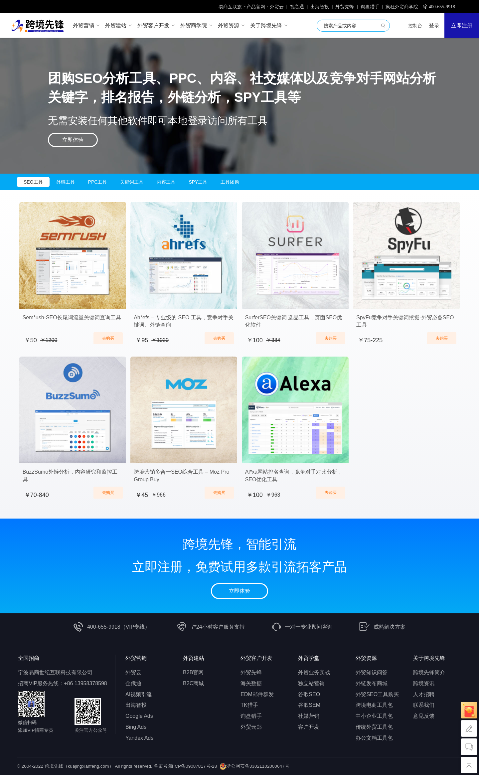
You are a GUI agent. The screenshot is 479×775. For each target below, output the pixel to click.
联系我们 (423, 705)
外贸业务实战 (314, 672)
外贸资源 (366, 658)
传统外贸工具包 (374, 727)
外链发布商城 (372, 683)
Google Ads (139, 716)
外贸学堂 (308, 658)
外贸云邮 (251, 727)
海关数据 (251, 683)
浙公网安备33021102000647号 (257, 766)
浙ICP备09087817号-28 (193, 766)
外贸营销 (136, 658)
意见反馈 (423, 716)
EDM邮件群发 (257, 694)
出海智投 (319, 6)
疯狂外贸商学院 (402, 6)
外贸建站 (193, 658)
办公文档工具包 (374, 738)
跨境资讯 (423, 683)
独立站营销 (311, 683)
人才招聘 (423, 694)
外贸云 (277, 6)
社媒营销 (308, 716)
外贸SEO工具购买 (377, 694)
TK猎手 (249, 705)
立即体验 (72, 140)
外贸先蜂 (344, 6)
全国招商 (28, 658)
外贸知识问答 (372, 672)
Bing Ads (135, 727)
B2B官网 (193, 672)
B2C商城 (193, 683)
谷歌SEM (309, 705)
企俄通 (133, 683)
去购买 (108, 338)
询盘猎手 (370, 6)
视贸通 (297, 6)
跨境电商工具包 (374, 705)
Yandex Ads (139, 738)
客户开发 (308, 727)
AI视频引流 (138, 694)
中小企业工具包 (374, 716)
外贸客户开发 (256, 658)
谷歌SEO (309, 694)
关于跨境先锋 (429, 658)
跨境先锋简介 (429, 672)
